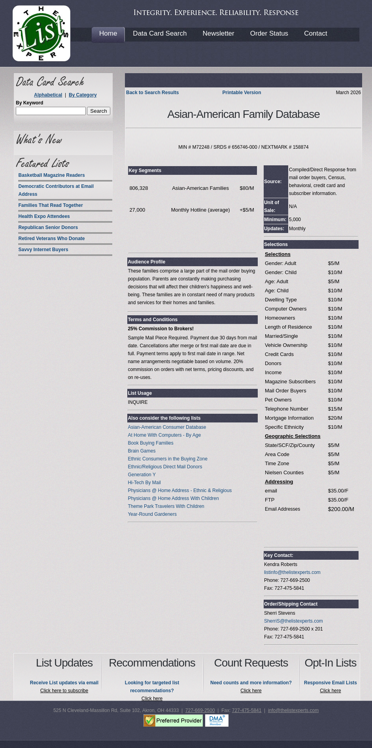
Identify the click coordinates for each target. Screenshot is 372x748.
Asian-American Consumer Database (167, 427)
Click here (152, 698)
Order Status (269, 33)
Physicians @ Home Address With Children (173, 498)
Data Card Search (160, 33)
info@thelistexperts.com (293, 710)
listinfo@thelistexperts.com (292, 572)
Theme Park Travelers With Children (166, 506)
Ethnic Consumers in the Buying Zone (167, 459)
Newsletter (218, 33)
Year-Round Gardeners (152, 514)
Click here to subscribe (64, 690)
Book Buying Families (150, 443)
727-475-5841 (247, 710)
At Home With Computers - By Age (164, 435)
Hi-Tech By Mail (144, 482)
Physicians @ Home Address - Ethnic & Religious (180, 490)
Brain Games (141, 451)
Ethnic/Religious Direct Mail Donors (165, 467)
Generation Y (142, 474)
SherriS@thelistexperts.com (293, 621)
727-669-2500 (200, 710)
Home (108, 33)
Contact (315, 33)
